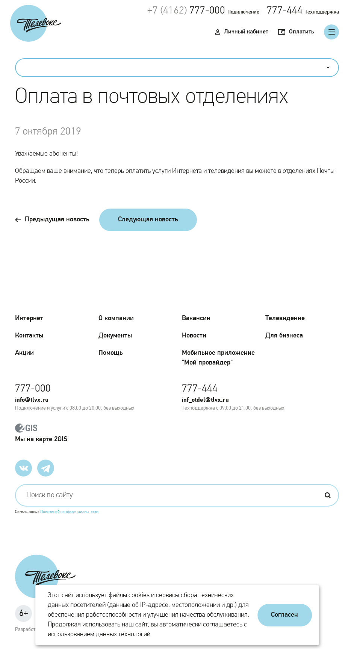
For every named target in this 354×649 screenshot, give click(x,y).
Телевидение (285, 318)
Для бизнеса (284, 335)
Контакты (29, 335)
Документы (115, 335)
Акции (24, 353)
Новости (194, 335)
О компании (116, 318)
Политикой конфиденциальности (69, 512)
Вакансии (196, 318)
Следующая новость (148, 219)
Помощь (110, 353)
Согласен (284, 615)
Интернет (29, 318)
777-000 (207, 11)
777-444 (285, 11)
